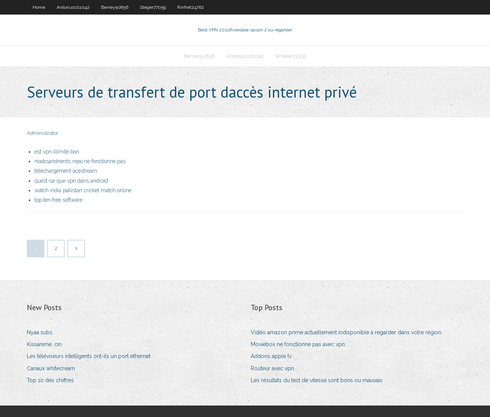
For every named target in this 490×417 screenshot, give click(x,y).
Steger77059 (153, 7)
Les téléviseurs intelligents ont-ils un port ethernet (88, 356)
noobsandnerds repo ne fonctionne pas (80, 161)
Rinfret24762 (190, 7)
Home (39, 7)
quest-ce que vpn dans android (71, 181)
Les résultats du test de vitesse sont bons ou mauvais (316, 380)
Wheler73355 (290, 56)
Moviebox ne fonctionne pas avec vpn (298, 344)
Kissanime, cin (44, 344)
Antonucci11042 (73, 7)
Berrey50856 (114, 7)
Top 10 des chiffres (50, 380)
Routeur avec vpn (272, 368)
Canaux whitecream (51, 368)
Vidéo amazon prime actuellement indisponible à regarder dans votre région (346, 332)
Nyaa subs (39, 332)
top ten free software (58, 200)
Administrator (42, 133)
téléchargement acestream (65, 171)
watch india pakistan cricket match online (82, 190)
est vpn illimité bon (56, 152)
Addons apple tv (271, 356)
